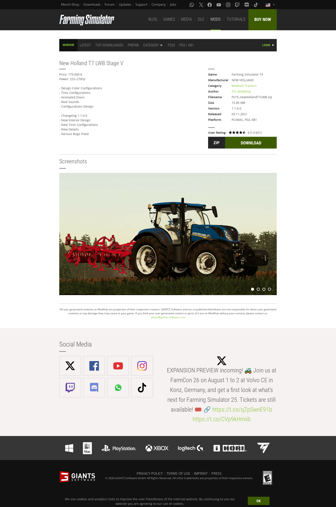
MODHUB (68, 45)
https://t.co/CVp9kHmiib (222, 419)
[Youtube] (219, 4)
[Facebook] (210, 4)
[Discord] (247, 4)
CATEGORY (151, 45)
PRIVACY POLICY (150, 473)
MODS (215, 19)
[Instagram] (228, 4)
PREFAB (133, 45)
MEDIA (186, 19)
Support (141, 4)
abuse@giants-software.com (168, 317)
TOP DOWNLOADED (109, 45)
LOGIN (266, 45)
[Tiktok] (256, 4)
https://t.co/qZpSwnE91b (242, 409)
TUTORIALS (236, 19)
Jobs (173, 4)
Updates (125, 4)
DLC (201, 19)
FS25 (171, 45)
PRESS (216, 473)
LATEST (85, 45)
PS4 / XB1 (186, 45)
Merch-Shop (70, 4)
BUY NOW (262, 19)
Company (158, 4)
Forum (110, 4)
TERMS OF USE (178, 473)
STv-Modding (241, 91)
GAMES (169, 19)
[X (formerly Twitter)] (201, 4)
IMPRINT (201, 473)
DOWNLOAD (251, 142)
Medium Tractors (244, 86)
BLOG (152, 19)
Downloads (91, 4)
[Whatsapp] (192, 4)
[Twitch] (237, 4)
